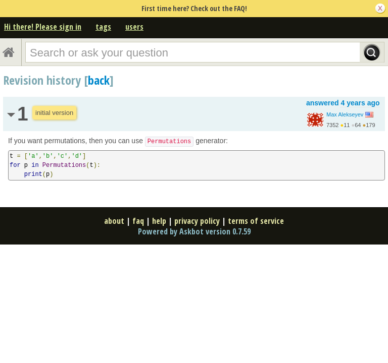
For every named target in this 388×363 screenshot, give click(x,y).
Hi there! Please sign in (42, 26)
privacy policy (197, 220)
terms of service (256, 220)
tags (103, 26)
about (114, 220)
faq (138, 220)
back (99, 80)
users (134, 26)
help (159, 220)
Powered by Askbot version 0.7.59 (194, 231)
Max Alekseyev (344, 114)
